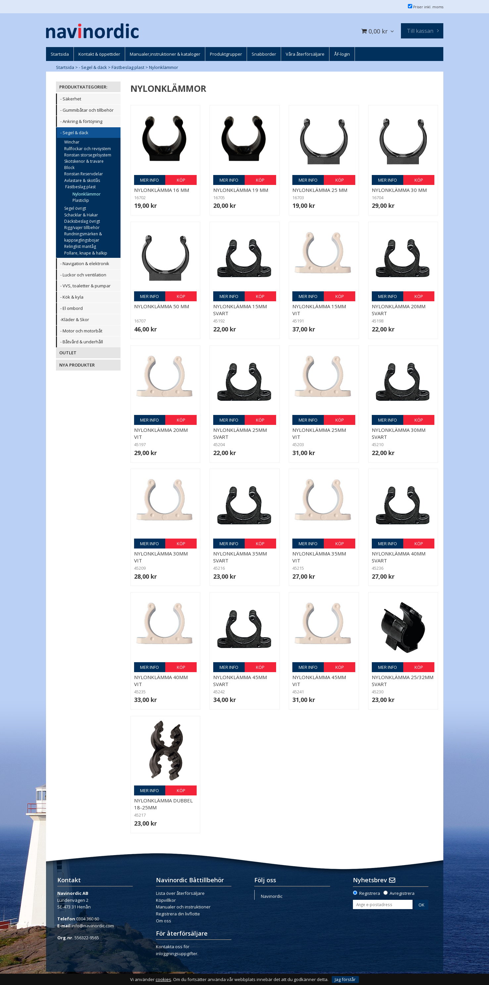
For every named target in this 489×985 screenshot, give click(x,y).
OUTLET (67, 353)
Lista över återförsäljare (180, 893)
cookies (163, 979)
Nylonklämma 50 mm (161, 306)
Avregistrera (402, 893)
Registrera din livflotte (178, 914)
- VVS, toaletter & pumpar (85, 286)
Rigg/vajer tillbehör (82, 227)
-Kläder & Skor (74, 319)
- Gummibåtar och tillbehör (87, 110)
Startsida (65, 67)
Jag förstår (345, 979)
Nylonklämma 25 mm (319, 190)
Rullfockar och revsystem (87, 148)
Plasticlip (81, 200)
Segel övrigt (75, 208)
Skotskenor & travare (84, 161)
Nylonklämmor (163, 67)
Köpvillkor (166, 900)
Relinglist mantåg (80, 246)
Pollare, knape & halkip (85, 253)
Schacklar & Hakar (81, 215)
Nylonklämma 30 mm (399, 190)
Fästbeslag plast (128, 67)
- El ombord (71, 308)
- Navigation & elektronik (84, 263)
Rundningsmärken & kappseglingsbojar (83, 237)
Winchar (71, 142)
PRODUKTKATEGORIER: (83, 87)
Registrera (369, 893)
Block (69, 167)
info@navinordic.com (93, 926)
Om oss (163, 921)
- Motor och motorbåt (81, 331)
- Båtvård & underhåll (81, 342)
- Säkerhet (70, 99)
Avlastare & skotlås (82, 180)
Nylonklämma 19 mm (240, 190)
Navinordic (271, 896)
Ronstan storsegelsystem (87, 155)
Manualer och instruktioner (183, 907)
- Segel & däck (93, 67)
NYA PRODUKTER (77, 365)
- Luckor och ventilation (83, 275)
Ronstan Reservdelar (83, 174)
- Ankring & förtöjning (81, 121)
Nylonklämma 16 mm (161, 190)
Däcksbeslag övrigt (82, 221)
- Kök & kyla (71, 297)
